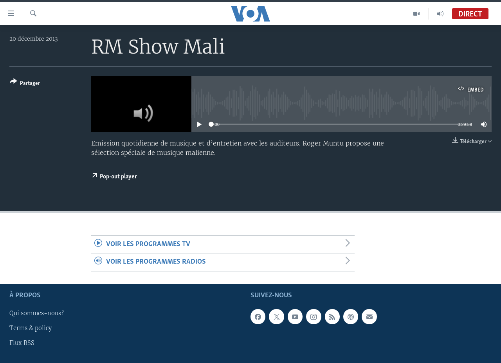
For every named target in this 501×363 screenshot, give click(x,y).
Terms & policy (30, 328)
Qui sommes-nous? (36, 313)
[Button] (25, 84)
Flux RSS (21, 343)
